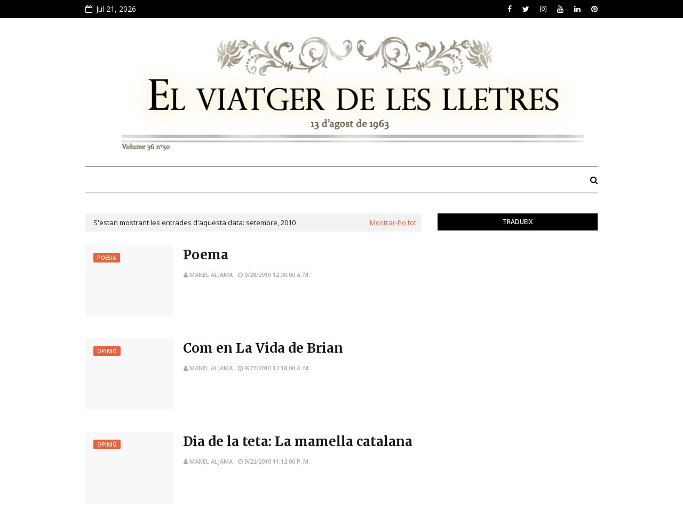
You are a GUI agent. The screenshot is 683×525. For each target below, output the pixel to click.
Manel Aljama (211, 275)
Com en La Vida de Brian (263, 348)
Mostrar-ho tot (393, 222)
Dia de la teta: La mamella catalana (297, 441)
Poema (205, 254)
